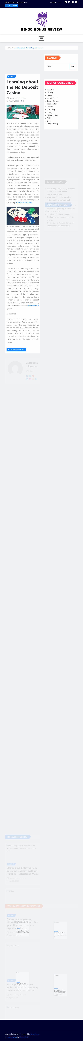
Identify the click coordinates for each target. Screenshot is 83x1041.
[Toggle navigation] (41, 38)
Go (72, 70)
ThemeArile (24, 1037)
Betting (50, 103)
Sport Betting (52, 135)
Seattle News (12, 1037)
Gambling (51, 121)
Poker (49, 129)
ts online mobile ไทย (24, 264)
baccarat (50, 101)
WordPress (35, 1034)
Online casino (52, 126)
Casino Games (52, 112)
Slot (48, 132)
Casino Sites (52, 115)
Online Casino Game (17, 411)
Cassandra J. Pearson (18, 159)
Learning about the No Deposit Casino (28, 49)
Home (9, 49)
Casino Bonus (52, 109)
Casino (49, 106)
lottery (49, 123)
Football (50, 118)
